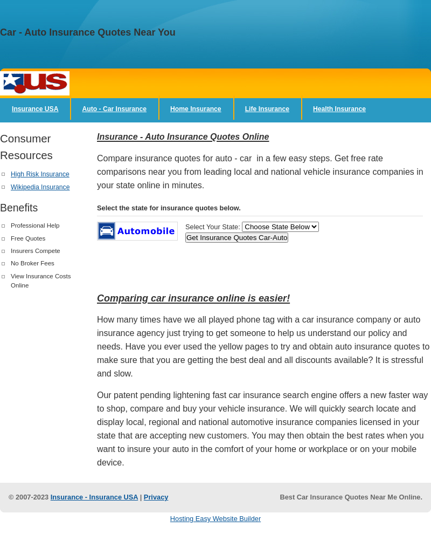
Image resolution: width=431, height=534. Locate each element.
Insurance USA (35, 109)
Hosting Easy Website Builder (215, 519)
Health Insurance (339, 109)
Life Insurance (267, 109)
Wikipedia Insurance (40, 187)
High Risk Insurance (40, 174)
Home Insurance (195, 109)
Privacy (156, 497)
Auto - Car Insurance (114, 109)
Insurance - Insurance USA (94, 497)
